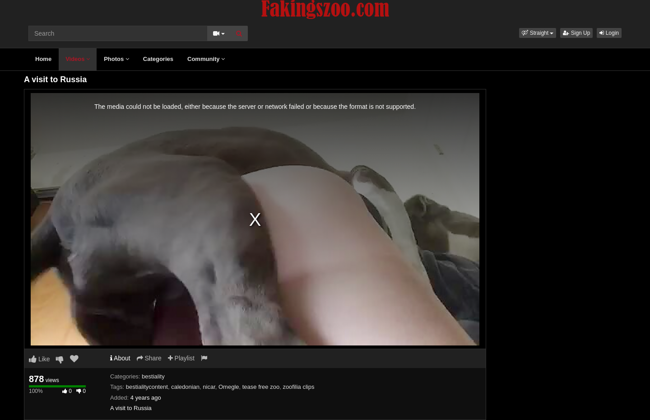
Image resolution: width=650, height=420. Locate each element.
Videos (77, 59)
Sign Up (576, 33)
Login (609, 33)
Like (39, 359)
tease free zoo (260, 386)
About (120, 358)
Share (149, 358)
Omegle (228, 386)
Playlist (181, 358)
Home (43, 59)
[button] (537, 33)
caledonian (185, 386)
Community (206, 59)
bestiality (153, 376)
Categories (158, 59)
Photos (116, 59)
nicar (209, 386)
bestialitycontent (147, 386)
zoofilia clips (298, 386)
